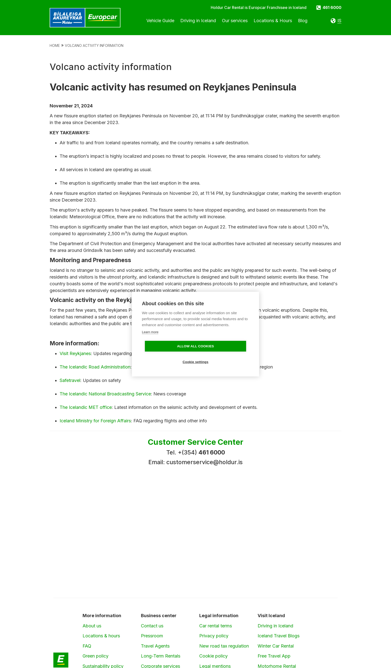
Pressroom (152, 635)
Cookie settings (224, 354)
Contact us (152, 625)
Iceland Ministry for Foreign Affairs (95, 420)
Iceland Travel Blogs (278, 635)
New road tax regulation (224, 646)
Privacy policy (213, 635)
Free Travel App (274, 656)
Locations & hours (101, 635)
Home (55, 45)
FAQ (87, 646)
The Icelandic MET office (86, 407)
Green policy (95, 656)
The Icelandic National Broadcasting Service (105, 393)
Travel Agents (155, 646)
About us (92, 625)
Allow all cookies (166, 354)
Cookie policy (213, 656)
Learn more (150, 340)
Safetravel (70, 380)
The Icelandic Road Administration (95, 367)
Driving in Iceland (275, 625)
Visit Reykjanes (75, 353)
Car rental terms (215, 625)
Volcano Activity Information (94, 45)
